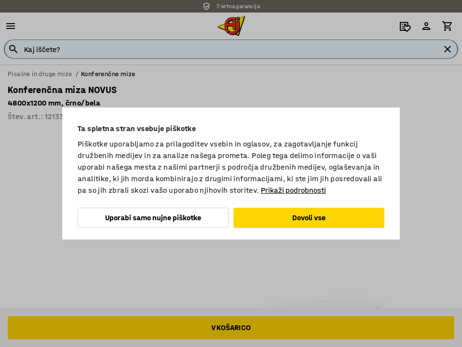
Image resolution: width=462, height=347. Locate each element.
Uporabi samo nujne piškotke (153, 217)
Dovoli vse (309, 217)
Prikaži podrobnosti (293, 190)
